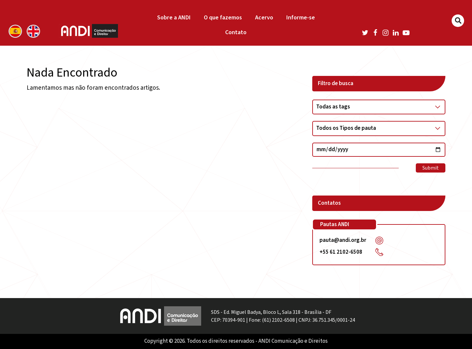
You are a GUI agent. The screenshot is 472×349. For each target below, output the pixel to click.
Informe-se (300, 17)
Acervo (264, 17)
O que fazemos (223, 17)
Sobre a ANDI (174, 17)
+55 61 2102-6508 (340, 252)
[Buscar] (458, 20)
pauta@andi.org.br (342, 240)
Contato (236, 32)
